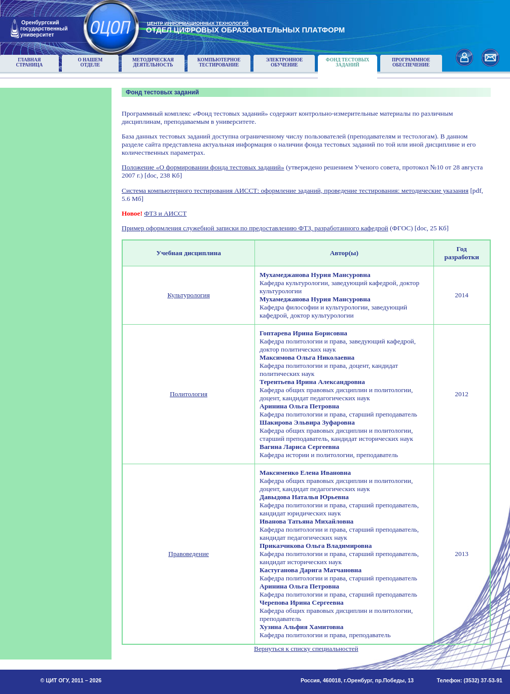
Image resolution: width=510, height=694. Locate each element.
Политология (188, 394)
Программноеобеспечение (411, 62)
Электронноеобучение (284, 62)
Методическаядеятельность (153, 62)
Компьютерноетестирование (218, 62)
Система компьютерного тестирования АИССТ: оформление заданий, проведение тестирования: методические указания (295, 190)
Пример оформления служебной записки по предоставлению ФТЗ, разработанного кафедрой (255, 228)
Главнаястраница (29, 62)
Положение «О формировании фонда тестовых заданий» (203, 167)
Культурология (188, 295)
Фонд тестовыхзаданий (348, 62)
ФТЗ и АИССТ (165, 213)
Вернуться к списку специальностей (306, 648)
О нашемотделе (90, 62)
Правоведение (188, 554)
